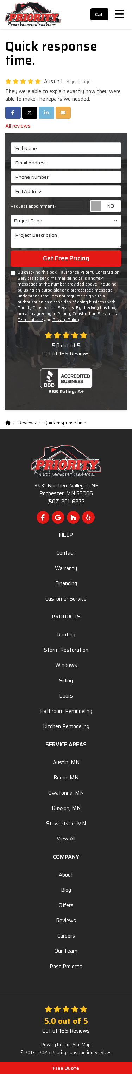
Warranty (66, 568)
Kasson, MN (66, 808)
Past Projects (66, 966)
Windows (66, 665)
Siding (66, 680)
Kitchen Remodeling (66, 726)
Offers (66, 905)
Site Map (82, 1044)
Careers (66, 936)
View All (66, 838)
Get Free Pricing (66, 258)
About (66, 875)
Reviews (66, 920)
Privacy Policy (65, 319)
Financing (66, 583)
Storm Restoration (66, 650)
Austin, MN (66, 762)
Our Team (66, 951)
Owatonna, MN (66, 793)
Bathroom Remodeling (66, 711)
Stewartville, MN (66, 823)
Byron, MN (66, 777)
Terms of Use (30, 319)
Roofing (66, 634)
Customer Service (66, 599)
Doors (66, 696)
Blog (66, 890)
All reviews (18, 126)
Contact (66, 553)
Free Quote (66, 1068)
